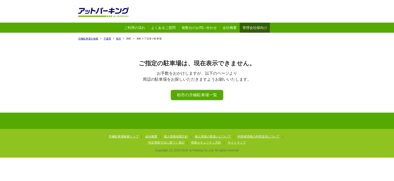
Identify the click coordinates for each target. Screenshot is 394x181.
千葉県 (107, 38)
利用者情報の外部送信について (258, 136)
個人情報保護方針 (176, 136)
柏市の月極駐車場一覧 (197, 95)
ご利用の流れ (134, 27)
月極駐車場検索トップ (124, 136)
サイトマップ (237, 142)
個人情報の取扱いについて (213, 136)
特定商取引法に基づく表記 (166, 142)
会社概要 (230, 27)
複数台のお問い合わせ (199, 27)
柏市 (118, 38)
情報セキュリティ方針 (206, 142)
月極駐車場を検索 (88, 38)
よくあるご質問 (163, 27)
